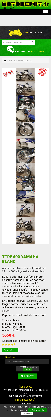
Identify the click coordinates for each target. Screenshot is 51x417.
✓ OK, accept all (38, 410)
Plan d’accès (25, 386)
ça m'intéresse (10, 350)
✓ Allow (27, 370)
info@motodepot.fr (25, 399)
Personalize (27, 414)
